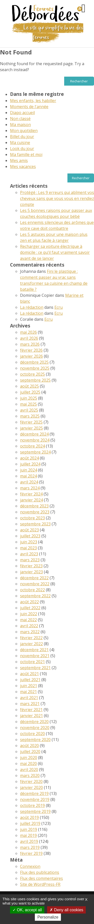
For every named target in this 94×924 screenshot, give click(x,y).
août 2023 (29, 530)
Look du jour (22, 148)
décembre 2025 (34, 362)
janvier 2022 (31, 643)
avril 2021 (29, 697)
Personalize (47, 917)
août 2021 (29, 673)
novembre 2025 (34, 368)
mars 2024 (30, 488)
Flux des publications (39, 872)
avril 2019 (29, 841)
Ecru (58, 307)
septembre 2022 (35, 596)
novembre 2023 (34, 512)
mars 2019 (30, 847)
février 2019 (31, 853)
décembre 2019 (34, 793)
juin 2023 (28, 542)
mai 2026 (28, 332)
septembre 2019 (35, 811)
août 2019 (29, 817)
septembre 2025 (35, 380)
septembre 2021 (35, 667)
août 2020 (29, 745)
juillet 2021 (30, 679)
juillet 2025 (30, 392)
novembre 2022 (34, 584)
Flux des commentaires (41, 878)
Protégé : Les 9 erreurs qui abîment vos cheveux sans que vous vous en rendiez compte (57, 198)
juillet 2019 (30, 823)
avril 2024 (29, 482)
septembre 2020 (35, 739)
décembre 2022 (34, 578)
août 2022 (29, 602)
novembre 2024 (34, 440)
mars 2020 (30, 775)
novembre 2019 (34, 799)
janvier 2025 (31, 428)
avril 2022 (29, 625)
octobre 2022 (32, 590)
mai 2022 (28, 619)
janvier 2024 (31, 500)
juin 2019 (28, 829)
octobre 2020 (32, 733)
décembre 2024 (34, 434)
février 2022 (31, 637)
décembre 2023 (34, 506)
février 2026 (31, 350)
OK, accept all (27, 910)
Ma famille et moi (26, 154)
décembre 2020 (34, 721)
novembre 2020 (34, 727)
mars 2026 (30, 344)
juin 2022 (28, 613)
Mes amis (19, 160)
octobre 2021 (32, 661)
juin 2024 (28, 470)
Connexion (30, 866)
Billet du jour (22, 136)
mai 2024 (28, 476)
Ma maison (20, 124)
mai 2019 (28, 835)
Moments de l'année (29, 106)
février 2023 (31, 566)
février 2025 (31, 422)
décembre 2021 (34, 649)
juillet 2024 (30, 464)
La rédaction (31, 307)
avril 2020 (29, 769)
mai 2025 (28, 404)
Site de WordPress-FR (40, 884)
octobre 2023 (32, 518)
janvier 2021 (31, 715)
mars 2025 (30, 416)
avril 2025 (29, 410)
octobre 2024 (32, 446)
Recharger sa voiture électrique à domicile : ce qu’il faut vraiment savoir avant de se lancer (55, 252)
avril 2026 (29, 338)
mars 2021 (30, 703)
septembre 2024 (35, 452)
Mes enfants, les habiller (33, 100)
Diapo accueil (22, 112)
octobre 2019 (32, 805)
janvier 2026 (31, 356)
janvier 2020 (31, 787)
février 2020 (31, 781)
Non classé (20, 118)
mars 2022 (30, 631)
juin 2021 (28, 685)
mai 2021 (28, 691)
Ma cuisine (20, 142)
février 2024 (31, 494)
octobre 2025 (32, 374)
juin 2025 (28, 398)
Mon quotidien (24, 130)
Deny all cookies (66, 910)
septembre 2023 (35, 524)
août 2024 (29, 458)
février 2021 (31, 709)
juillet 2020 (30, 751)
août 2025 (29, 386)
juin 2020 (28, 757)
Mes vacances (23, 166)
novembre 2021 (34, 655)
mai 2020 (28, 763)
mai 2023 (28, 548)
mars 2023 (30, 560)
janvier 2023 (31, 572)
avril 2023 (29, 554)
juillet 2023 (30, 536)
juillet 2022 (30, 608)
